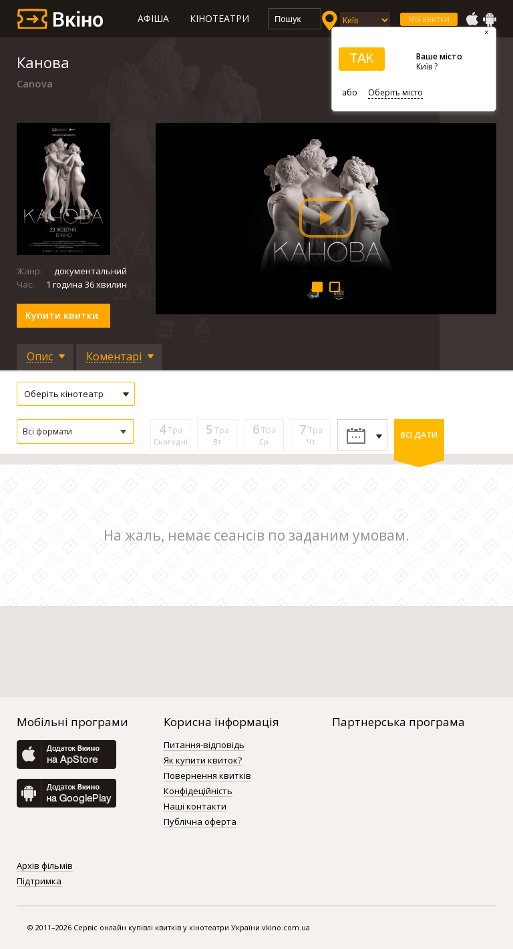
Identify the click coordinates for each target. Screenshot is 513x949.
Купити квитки (61, 315)
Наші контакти (195, 807)
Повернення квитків (207, 776)
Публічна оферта (200, 822)
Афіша (153, 18)
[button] (75, 431)
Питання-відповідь (204, 745)
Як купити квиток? (203, 760)
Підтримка (39, 881)
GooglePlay (489, 19)
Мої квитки (429, 19)
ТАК (361, 58)
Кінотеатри (219, 18)
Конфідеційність (198, 791)
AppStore (471, 19)
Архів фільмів (45, 866)
